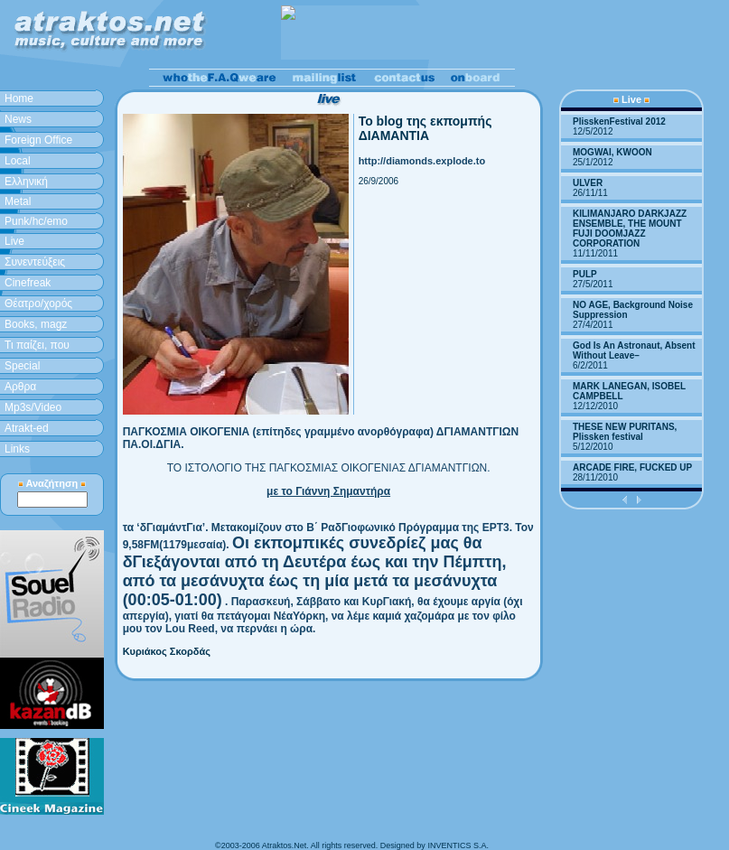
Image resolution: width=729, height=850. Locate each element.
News (18, 119)
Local (18, 160)
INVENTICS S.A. (458, 845)
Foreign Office (38, 140)
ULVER (588, 183)
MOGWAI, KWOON (612, 152)
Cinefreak (28, 282)
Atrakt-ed (27, 428)
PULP (585, 274)
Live (14, 241)
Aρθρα (20, 386)
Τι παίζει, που (37, 345)
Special (22, 366)
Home (19, 98)
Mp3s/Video (33, 407)
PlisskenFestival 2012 (619, 121)
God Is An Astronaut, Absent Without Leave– (634, 350)
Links (17, 449)
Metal (18, 201)
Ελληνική (26, 181)
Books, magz (36, 324)
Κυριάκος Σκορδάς (166, 651)
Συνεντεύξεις (35, 262)
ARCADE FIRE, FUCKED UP (632, 467)
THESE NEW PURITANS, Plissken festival (625, 432)
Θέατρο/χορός (38, 303)
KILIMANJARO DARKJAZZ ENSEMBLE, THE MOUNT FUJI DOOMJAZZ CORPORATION (630, 228)
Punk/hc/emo (36, 221)
